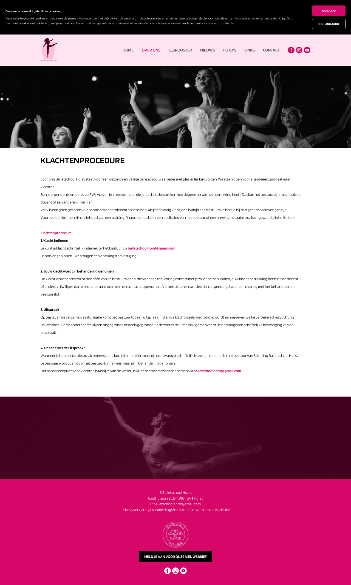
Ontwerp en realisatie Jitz (210, 509)
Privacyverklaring (135, 509)
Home (128, 50)
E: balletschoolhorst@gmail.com (175, 504)
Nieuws (207, 50)
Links (249, 50)
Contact (271, 50)
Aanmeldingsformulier (171, 509)
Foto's (229, 50)
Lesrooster (180, 50)
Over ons (151, 50)
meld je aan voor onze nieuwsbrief (175, 556)
